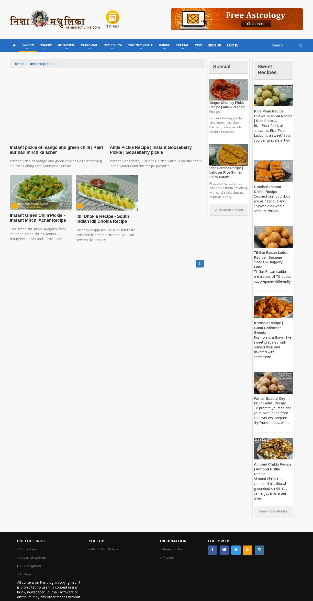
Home (18, 64)
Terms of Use (172, 535)
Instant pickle (41, 64)
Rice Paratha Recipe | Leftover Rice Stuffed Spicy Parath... (225, 172)
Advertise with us (32, 543)
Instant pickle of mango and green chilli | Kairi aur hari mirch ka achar (55, 150)
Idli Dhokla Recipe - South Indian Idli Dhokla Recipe (102, 219)
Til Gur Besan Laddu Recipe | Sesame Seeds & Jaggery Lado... (273, 257)
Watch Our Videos (104, 535)
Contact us (27, 535)
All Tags (25, 560)
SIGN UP (214, 45)
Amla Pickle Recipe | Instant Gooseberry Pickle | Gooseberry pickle (157, 150)
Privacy (168, 543)
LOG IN (232, 45)
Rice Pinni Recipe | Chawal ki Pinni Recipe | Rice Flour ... (273, 116)
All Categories (30, 551)
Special (222, 66)
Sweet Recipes (267, 69)
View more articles (228, 210)
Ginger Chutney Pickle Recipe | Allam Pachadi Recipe (227, 107)
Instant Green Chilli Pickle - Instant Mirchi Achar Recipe (37, 218)
